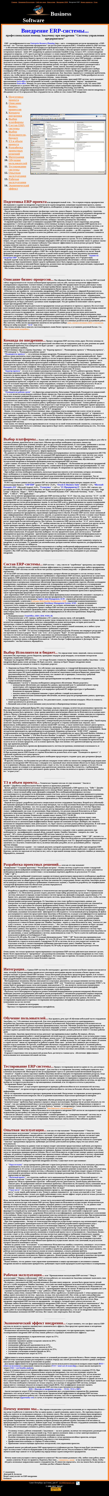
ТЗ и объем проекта (16, 143)
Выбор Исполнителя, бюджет (17, 134)
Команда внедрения (15, 114)
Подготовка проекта (16, 98)
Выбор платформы (16, 120)
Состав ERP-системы (17, 127)
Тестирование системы (17, 168)
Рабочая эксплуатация (17, 181)
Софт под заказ (41, 2)
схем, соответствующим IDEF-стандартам (85, 323)
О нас (95, 2)
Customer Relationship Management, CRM (48, 601)
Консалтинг (51, 2)
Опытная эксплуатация (17, 174)
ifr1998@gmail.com (66, 1483)
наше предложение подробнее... (17, 329)
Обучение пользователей (18, 162)
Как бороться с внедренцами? (60, 1108)
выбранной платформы (30, 870)
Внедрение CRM (62, 2)
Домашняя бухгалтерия (26, 2)
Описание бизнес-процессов (15, 106)
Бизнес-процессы (87, 2)
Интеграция (16, 156)
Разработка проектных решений (16, 150)
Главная (14, 2)
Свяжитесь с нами (66, 1460)
